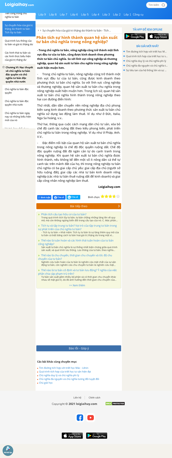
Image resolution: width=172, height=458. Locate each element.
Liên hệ (77, 397)
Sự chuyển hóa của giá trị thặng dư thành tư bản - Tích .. (76, 30)
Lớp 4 (95, 14)
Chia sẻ (59, 197)
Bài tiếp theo (95, 206)
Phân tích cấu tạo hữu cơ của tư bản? (63, 214)
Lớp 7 (63, 14)
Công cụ (138, 14)
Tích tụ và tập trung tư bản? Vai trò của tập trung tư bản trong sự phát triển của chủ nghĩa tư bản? (77, 227)
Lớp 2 (117, 14)
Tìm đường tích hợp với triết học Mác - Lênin (63, 367)
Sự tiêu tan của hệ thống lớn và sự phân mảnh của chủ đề (147, 70)
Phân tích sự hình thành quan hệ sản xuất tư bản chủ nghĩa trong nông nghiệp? (77, 39)
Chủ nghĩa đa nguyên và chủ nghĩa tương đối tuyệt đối (69, 379)
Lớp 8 (53, 14)
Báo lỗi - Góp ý (79, 348)
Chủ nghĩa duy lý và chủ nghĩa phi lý (59, 375)
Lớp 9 (42, 14)
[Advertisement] (76, 316)
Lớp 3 (106, 14)
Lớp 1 (127, 14)
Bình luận (44, 197)
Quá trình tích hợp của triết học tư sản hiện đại (65, 371)
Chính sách (94, 397)
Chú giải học (46, 382)
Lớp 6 (74, 14)
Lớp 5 (85, 14)
